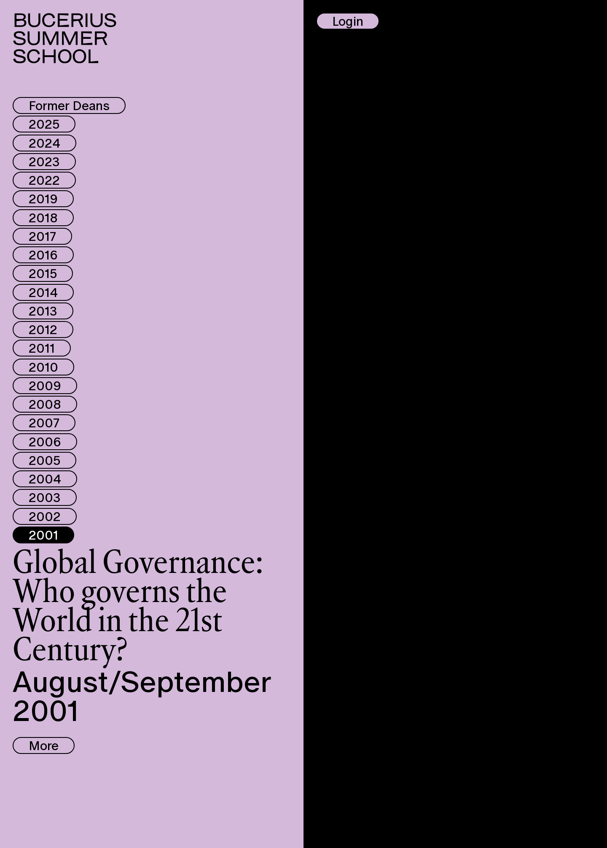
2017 (42, 236)
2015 (43, 273)
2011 (42, 348)
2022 (44, 180)
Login (347, 21)
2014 (43, 292)
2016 (43, 254)
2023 (44, 161)
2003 (45, 497)
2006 (45, 441)
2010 (43, 367)
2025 (44, 124)
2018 (43, 217)
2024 (44, 143)
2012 (43, 329)
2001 (43, 535)
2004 (45, 478)
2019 (43, 198)
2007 (44, 422)
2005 (44, 460)
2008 (45, 404)
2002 (45, 516)
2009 (45, 385)
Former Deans (69, 105)
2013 (43, 310)
